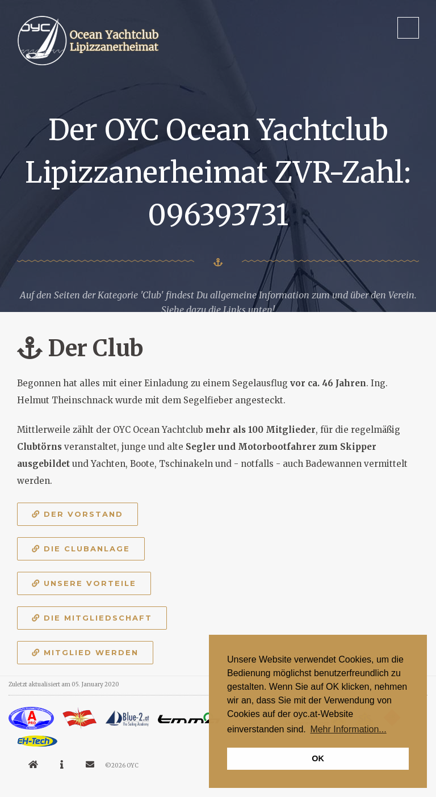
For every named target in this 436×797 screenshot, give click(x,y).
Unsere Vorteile (84, 583)
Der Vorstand (77, 513)
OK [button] (318, 758)
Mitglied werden (85, 652)
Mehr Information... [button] (348, 729)
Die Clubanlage (81, 548)
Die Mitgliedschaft (92, 617)
